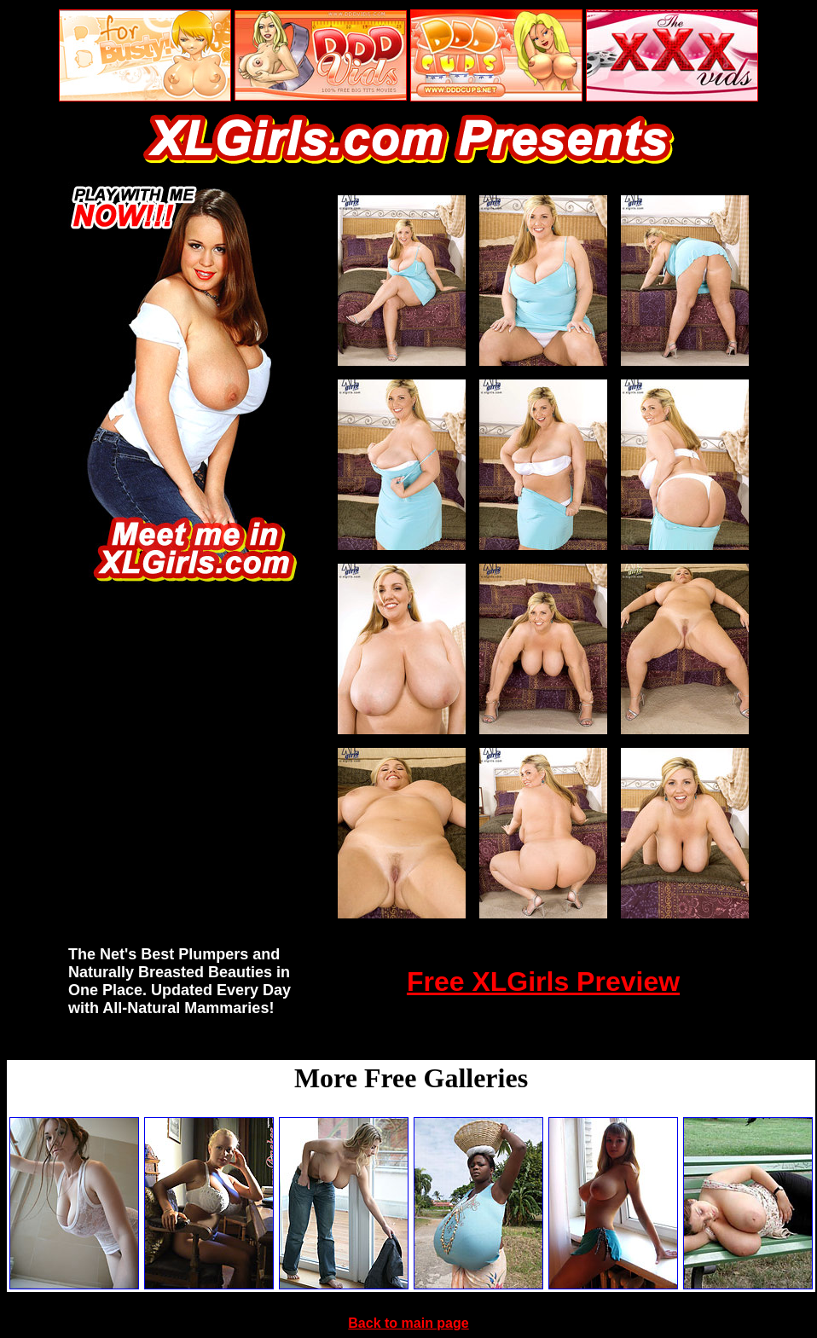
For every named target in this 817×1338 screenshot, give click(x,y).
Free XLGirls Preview (543, 981)
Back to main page (408, 1323)
